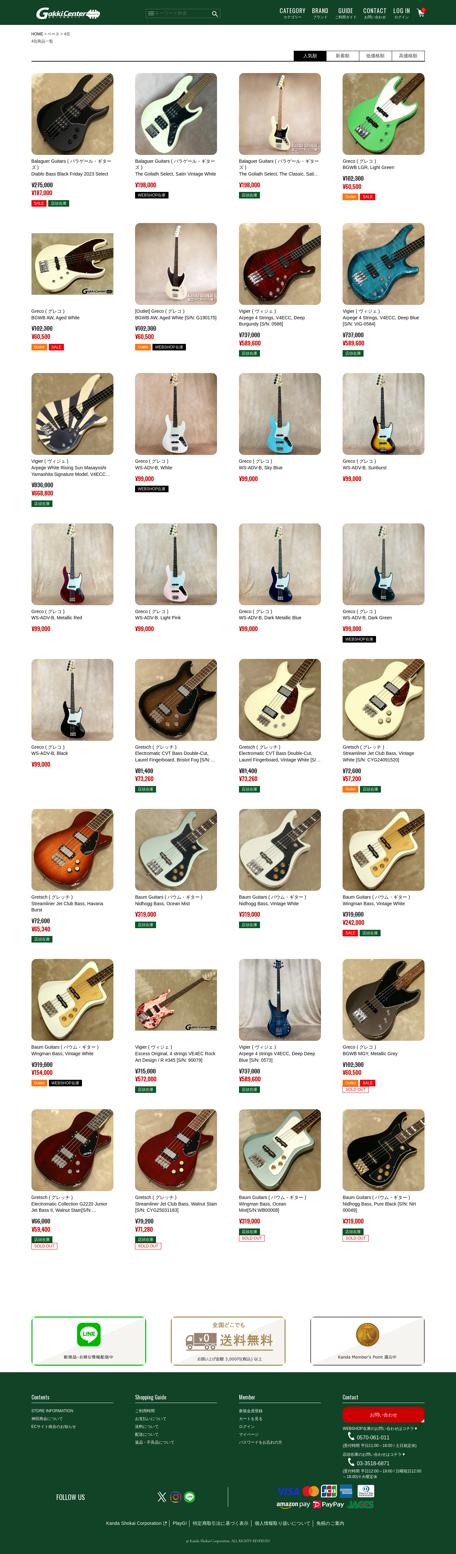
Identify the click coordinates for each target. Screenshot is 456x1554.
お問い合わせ (375, 13)
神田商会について (47, 1418)
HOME (37, 34)
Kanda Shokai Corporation (134, 1523)
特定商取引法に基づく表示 (220, 1523)
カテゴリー (293, 13)
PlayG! (180, 1523)
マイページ (249, 1434)
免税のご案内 (330, 1523)
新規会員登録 (251, 1411)
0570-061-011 (373, 1437)
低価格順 (375, 55)
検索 (215, 13)
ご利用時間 (145, 1411)
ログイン (401, 13)
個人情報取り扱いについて (282, 1523)
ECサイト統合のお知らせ (53, 1426)
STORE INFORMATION (52, 1411)
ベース (53, 34)
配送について (147, 1434)
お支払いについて (151, 1418)
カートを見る (251, 1418)
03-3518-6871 (373, 1463)
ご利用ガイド (346, 13)
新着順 (342, 55)
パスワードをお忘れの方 (260, 1442)
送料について (147, 1426)
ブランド (320, 13)
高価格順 (408, 55)
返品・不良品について (154, 1442)
